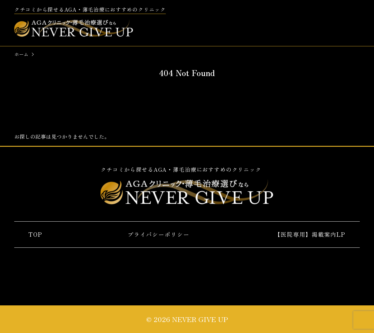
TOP (35, 234)
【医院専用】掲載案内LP (309, 234)
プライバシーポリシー (159, 234)
